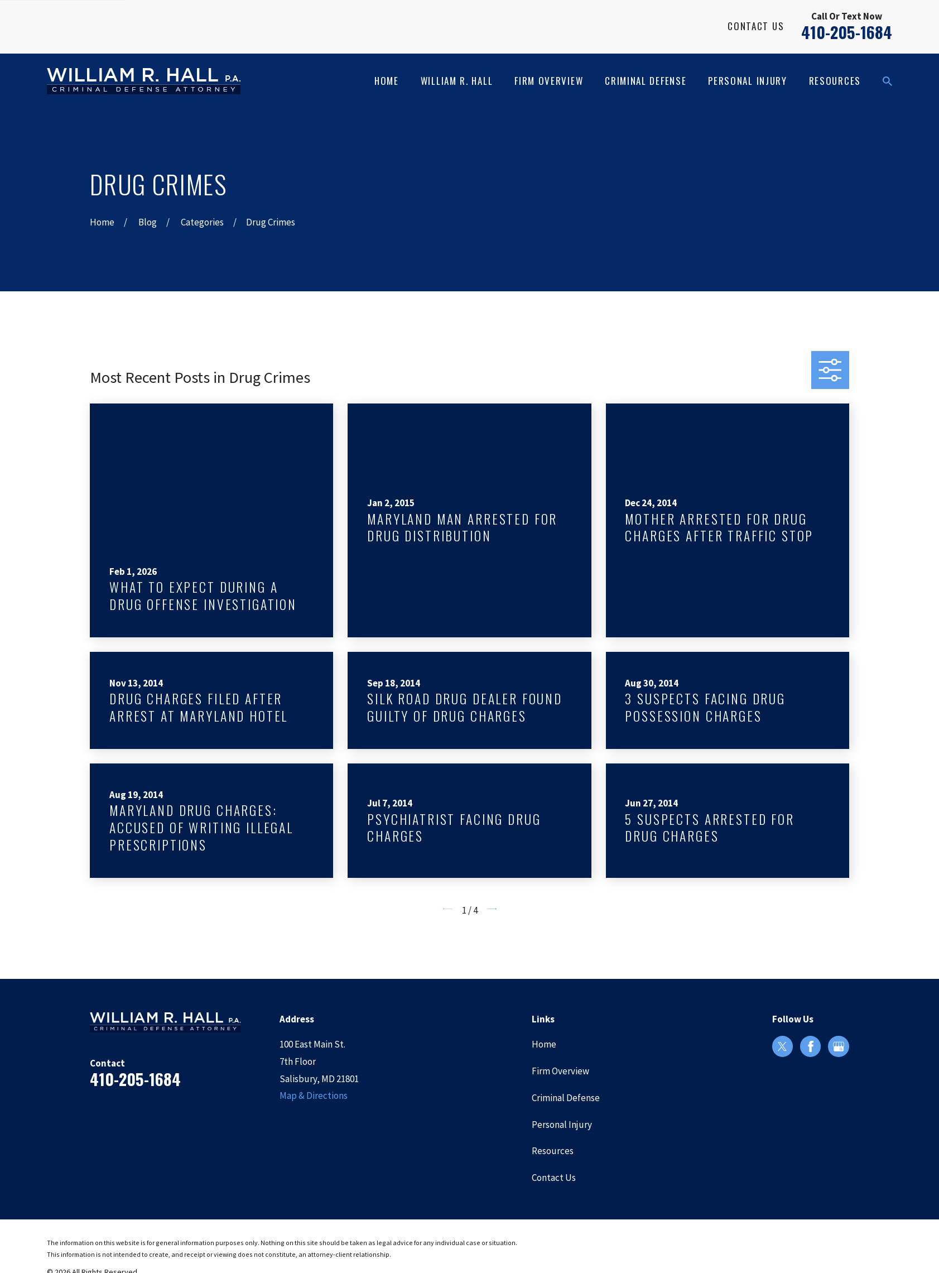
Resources (553, 1151)
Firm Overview (560, 1071)
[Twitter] (782, 1046)
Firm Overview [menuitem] (548, 81)
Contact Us (756, 26)
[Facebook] (810, 1046)
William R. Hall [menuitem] (457, 81)
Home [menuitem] (386, 81)
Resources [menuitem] (835, 81)
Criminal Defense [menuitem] (645, 81)
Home (544, 1044)
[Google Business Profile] (838, 1046)
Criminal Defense (566, 1098)
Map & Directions (314, 1095)
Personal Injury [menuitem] (747, 81)
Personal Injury (562, 1124)
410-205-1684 (846, 32)
